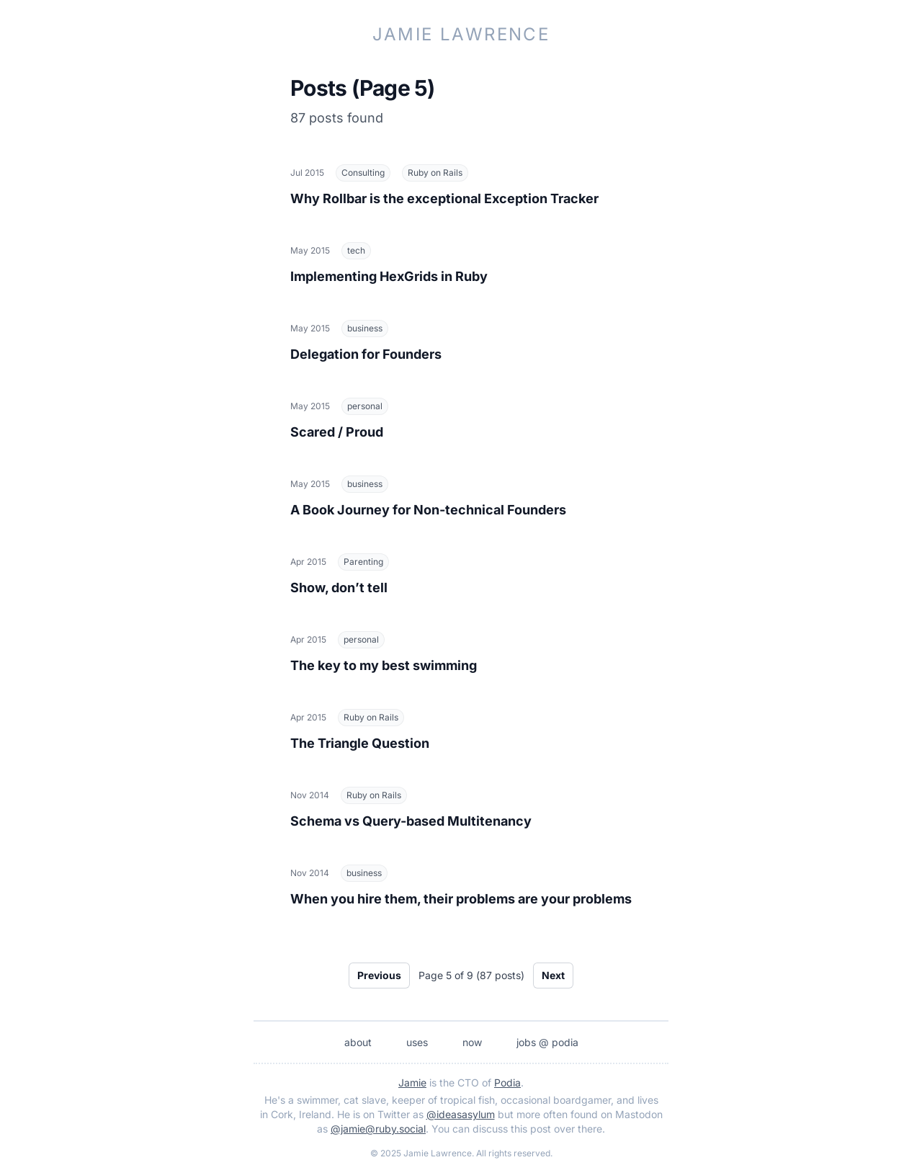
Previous (379, 975)
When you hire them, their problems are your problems (461, 898)
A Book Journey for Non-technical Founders (428, 509)
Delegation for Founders (366, 354)
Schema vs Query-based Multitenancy (411, 821)
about (358, 1042)
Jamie (412, 1082)
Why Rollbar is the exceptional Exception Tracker (444, 198)
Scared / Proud (336, 431)
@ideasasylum (460, 1114)
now (472, 1042)
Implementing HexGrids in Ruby (389, 276)
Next (553, 975)
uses (417, 1042)
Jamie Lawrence (461, 34)
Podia (507, 1082)
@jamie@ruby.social (378, 1128)
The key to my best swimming (383, 665)
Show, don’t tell (339, 587)
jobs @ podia (547, 1042)
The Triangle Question (359, 743)
